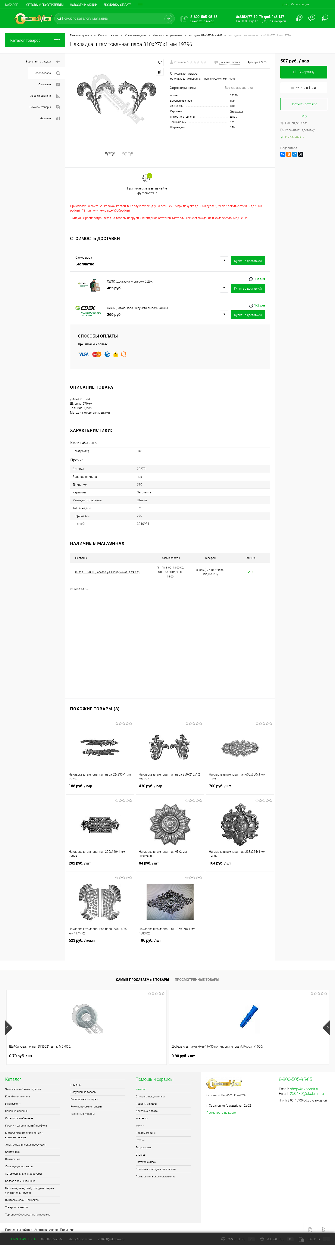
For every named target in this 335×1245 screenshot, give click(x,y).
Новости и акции (83, 5)
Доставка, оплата (117, 5)
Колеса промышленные (20, 1178)
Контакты (142, 1115)
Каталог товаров (35, 40)
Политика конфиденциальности (156, 1166)
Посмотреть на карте (221, 1109)
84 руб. (170, 863)
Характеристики (45, 96)
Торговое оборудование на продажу (27, 1211)
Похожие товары (44, 107)
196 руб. (170, 940)
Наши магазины (146, 1129)
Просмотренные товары (197, 976)
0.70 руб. (20, 1053)
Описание (49, 85)
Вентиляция (12, 1156)
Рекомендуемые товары (86, 1103)
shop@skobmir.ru (304, 1086)
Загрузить (236, 111)
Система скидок (146, 1159)
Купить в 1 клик (304, 88)
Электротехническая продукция (25, 1141)
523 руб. (100, 940)
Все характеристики (239, 87)
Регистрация (300, 4)
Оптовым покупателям (44, 5)
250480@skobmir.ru (307, 1090)
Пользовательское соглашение (155, 1173)
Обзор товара (47, 73)
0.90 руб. (85, 1053)
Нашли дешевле (293, 123)
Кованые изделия (16, 1108)
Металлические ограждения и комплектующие (24, 1132)
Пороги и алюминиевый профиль (26, 1122)
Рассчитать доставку (297, 130)
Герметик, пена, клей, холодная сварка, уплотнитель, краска (29, 1187)
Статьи (140, 1137)
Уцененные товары (83, 1110)
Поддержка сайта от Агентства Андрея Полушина (40, 1227)
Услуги (140, 1122)
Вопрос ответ (144, 1144)
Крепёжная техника (17, 1093)
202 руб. (100, 863)
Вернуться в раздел (43, 62)
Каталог (11, 5)
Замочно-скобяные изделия (23, 1086)
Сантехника (12, 1148)
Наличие (50, 119)
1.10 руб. (150, 1053)
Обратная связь (20, 1239)
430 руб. (170, 786)
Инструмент (13, 1100)
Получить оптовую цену (304, 106)
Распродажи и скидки (84, 1096)
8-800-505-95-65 (52, 1239)
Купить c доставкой (248, 262)
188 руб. (100, 786)
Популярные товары (83, 1089)
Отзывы (141, 1151)
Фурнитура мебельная (19, 1115)
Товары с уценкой (16, 1204)
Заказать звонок (202, 21)
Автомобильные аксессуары (23, 1170)
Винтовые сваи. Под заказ (22, 1197)
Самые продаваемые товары (142, 976)
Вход (285, 4)
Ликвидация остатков (19, 1163)
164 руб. (240, 863)
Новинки (76, 1081)
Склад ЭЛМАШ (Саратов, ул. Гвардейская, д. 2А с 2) (107, 569)
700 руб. (240, 786)
